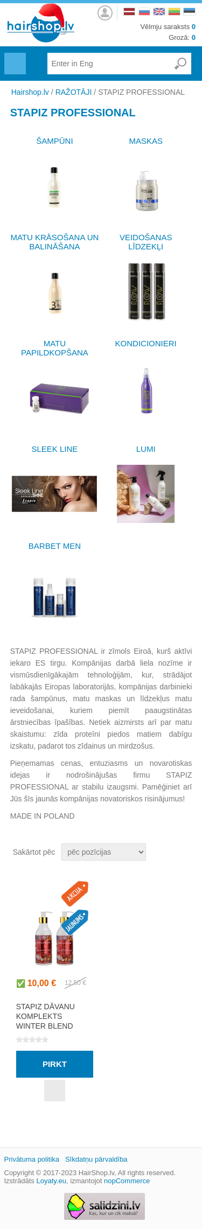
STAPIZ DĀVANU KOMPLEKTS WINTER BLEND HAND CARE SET (47, 1021)
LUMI (146, 448)
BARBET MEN (55, 545)
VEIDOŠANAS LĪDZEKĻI (146, 242)
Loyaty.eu (51, 1181)
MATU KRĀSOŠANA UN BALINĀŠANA (54, 242)
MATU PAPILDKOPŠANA (54, 348)
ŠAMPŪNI (54, 140)
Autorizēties (105, 10)
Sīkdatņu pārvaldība (96, 1159)
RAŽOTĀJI (73, 92)
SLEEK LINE (54, 448)
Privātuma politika (32, 1159)
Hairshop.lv (30, 92)
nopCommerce (127, 1181)
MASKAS (146, 140)
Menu (13, 57)
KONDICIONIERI (146, 343)
